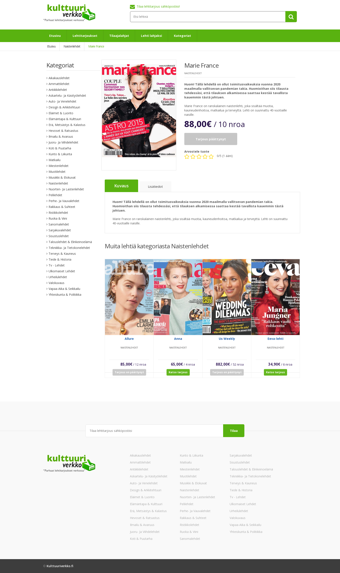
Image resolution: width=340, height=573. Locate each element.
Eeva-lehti (275, 341)
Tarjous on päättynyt (129, 375)
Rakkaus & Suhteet (62, 207)
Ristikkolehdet (58, 213)
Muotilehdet (57, 172)
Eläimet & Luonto (61, 113)
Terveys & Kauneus (62, 253)
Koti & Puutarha (60, 148)
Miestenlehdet (59, 166)
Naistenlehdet (58, 183)
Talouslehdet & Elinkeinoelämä (70, 242)
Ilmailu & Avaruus (61, 136)
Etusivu (55, 36)
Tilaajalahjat (119, 36)
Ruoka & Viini (58, 218)
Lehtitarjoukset (85, 36)
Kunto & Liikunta (60, 154)
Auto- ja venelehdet (62, 101)
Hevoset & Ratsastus (63, 131)
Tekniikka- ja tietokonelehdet (69, 248)
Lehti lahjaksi (151, 36)
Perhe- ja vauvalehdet (64, 201)
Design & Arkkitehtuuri (64, 107)
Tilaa (234, 430)
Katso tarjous (178, 375)
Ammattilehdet (59, 84)
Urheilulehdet (58, 277)
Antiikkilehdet (58, 90)
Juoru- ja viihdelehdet (63, 142)
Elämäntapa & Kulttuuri (65, 119)
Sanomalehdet (59, 224)
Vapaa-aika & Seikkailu (64, 289)
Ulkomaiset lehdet (62, 271)
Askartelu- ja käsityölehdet (67, 95)
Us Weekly (227, 341)
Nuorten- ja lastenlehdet (66, 189)
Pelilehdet (55, 195)
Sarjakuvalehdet (60, 230)
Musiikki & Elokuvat (62, 177)
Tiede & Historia (60, 259)
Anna (178, 341)
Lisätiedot (155, 186)
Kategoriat (182, 36)
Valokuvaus (56, 283)
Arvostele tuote (196, 151)
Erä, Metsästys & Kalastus (67, 125)
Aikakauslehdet (59, 78)
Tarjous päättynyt (211, 139)
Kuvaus (121, 186)
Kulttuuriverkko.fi (60, 566)
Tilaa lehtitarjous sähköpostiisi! (158, 6)
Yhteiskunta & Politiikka (65, 294)
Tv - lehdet (57, 265)
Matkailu (54, 160)
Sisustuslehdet (59, 236)
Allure (129, 341)
